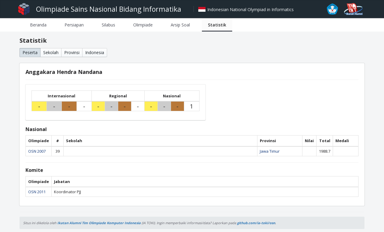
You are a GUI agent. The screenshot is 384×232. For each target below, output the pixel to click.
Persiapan (74, 25)
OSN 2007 (37, 151)
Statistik (217, 25)
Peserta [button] (30, 52)
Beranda (38, 25)
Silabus (108, 25)
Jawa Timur (270, 151)
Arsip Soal (180, 25)
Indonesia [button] (94, 52)
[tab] (38, 25)
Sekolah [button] (50, 52)
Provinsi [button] (72, 52)
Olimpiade (143, 25)
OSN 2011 (37, 191)
